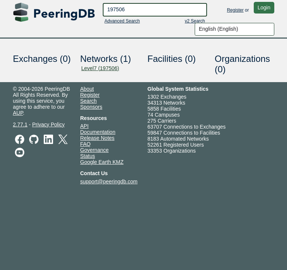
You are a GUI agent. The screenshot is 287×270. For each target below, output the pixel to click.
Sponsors (91, 107)
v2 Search (195, 21)
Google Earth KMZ (102, 162)
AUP (18, 113)
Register (235, 10)
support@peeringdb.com (109, 181)
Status (87, 156)
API (84, 126)
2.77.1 (20, 125)
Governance (94, 150)
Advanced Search (122, 21)
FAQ (85, 144)
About (87, 89)
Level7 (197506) (100, 68)
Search (88, 101)
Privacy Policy (48, 125)
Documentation (97, 132)
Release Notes (97, 138)
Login (263, 7)
